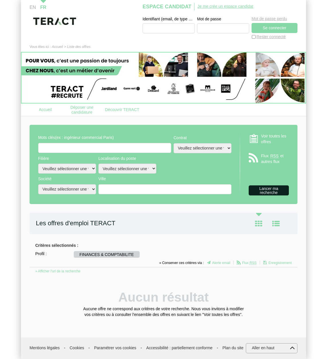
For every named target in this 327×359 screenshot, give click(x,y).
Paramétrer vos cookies (115, 348)
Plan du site (233, 348)
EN (33, 7)
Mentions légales (45, 348)
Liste (276, 223)
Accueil (57, 47)
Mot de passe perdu (269, 18)
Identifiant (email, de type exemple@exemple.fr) (169, 19)
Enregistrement (280, 263)
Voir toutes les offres (273, 139)
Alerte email (221, 263)
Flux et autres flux (272, 158)
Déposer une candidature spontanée (81, 110)
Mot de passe (209, 19)
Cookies (77, 348)
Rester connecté (271, 36)
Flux (249, 263)
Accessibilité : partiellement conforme (179, 348)
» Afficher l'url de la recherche (58, 271)
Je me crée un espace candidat (225, 6)
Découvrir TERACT (122, 109)
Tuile (258, 223)
